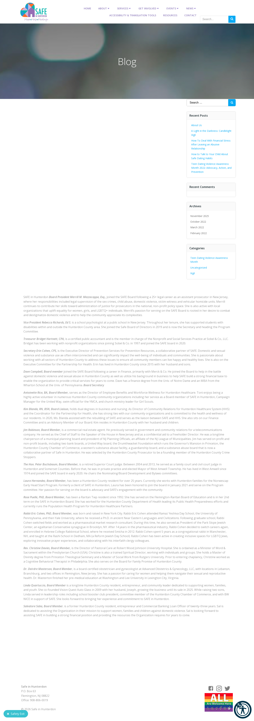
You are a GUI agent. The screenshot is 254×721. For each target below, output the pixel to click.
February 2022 (198, 233)
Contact (190, 15)
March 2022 (197, 227)
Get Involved (148, 8)
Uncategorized (198, 267)
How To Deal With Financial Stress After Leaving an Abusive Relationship (211, 144)
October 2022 (198, 221)
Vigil (192, 273)
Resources (170, 15)
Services (124, 8)
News (191, 8)
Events (173, 8)
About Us (196, 125)
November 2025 (199, 215)
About (104, 8)
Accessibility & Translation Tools (132, 15)
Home (87, 8)
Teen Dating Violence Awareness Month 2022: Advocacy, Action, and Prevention (211, 167)
